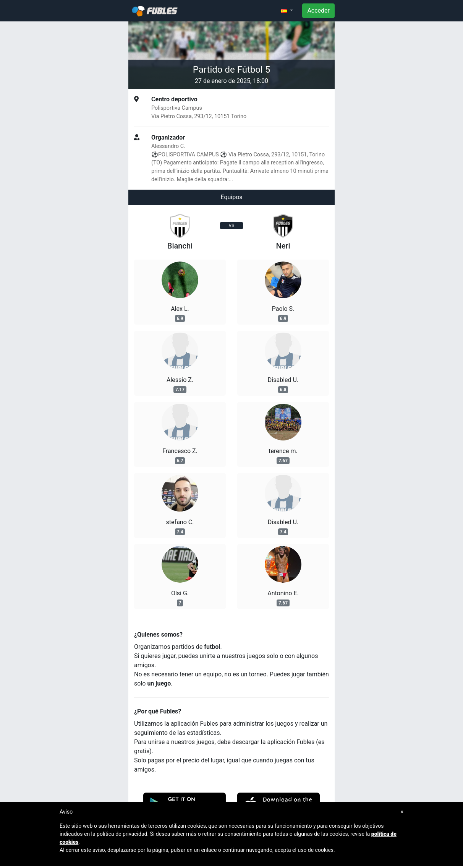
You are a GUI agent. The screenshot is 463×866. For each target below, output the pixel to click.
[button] (287, 10)
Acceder (318, 10)
